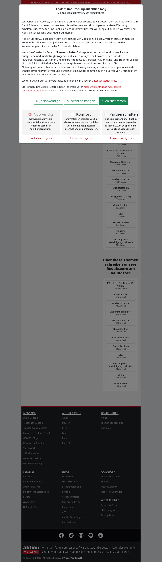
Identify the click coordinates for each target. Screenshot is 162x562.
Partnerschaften (123, 114)
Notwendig (43, 114)
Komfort (83, 114)
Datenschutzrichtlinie (104, 80)
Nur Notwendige (48, 101)
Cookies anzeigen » (41, 138)
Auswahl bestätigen (81, 101)
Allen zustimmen (114, 101)
